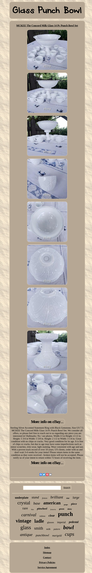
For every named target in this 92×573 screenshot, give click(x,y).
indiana (42, 516)
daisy (70, 509)
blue (32, 509)
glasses (50, 522)
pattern (57, 529)
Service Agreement (47, 567)
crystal (23, 502)
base (36, 503)
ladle (39, 521)
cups (69, 534)
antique (26, 534)
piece (74, 503)
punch (65, 514)
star (67, 498)
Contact (47, 557)
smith (38, 528)
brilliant (56, 497)
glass (25, 527)
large (76, 497)
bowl (68, 527)
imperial (61, 522)
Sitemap (47, 552)
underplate (21, 497)
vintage (23, 521)
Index (47, 547)
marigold (57, 535)
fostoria (53, 509)
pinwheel (42, 508)
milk (48, 529)
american (52, 503)
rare (25, 508)
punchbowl (42, 535)
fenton (44, 498)
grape (66, 505)
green (61, 509)
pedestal (73, 522)
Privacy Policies (47, 562)
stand (35, 497)
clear (51, 515)
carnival (28, 514)
